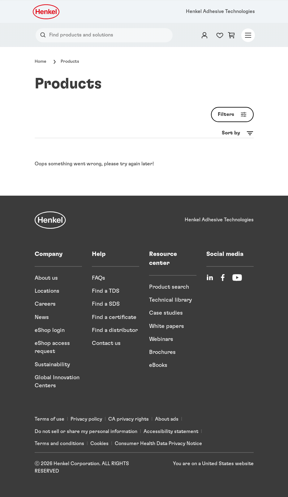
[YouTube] (237, 277)
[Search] (44, 35)
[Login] (204, 35)
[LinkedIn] (209, 277)
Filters (233, 114)
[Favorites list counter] (219, 35)
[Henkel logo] (46, 11)
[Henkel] (50, 220)
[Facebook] (222, 277)
